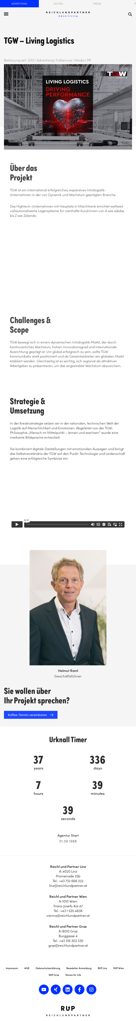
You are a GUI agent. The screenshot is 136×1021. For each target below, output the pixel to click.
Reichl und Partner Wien (68, 896)
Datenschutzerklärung (48, 968)
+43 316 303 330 (71, 941)
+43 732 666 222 (71, 881)
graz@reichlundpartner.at (68, 945)
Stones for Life (73, 974)
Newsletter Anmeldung (78, 968)
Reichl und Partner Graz (68, 926)
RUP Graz (54, 974)
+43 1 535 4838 (71, 911)
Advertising (19, 3)
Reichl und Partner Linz (68, 866)
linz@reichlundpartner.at (68, 885)
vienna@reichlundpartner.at (68, 915)
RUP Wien (118, 968)
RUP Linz (102, 968)
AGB (26, 968)
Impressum (12, 968)
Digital (58, 3)
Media (97, 3)
